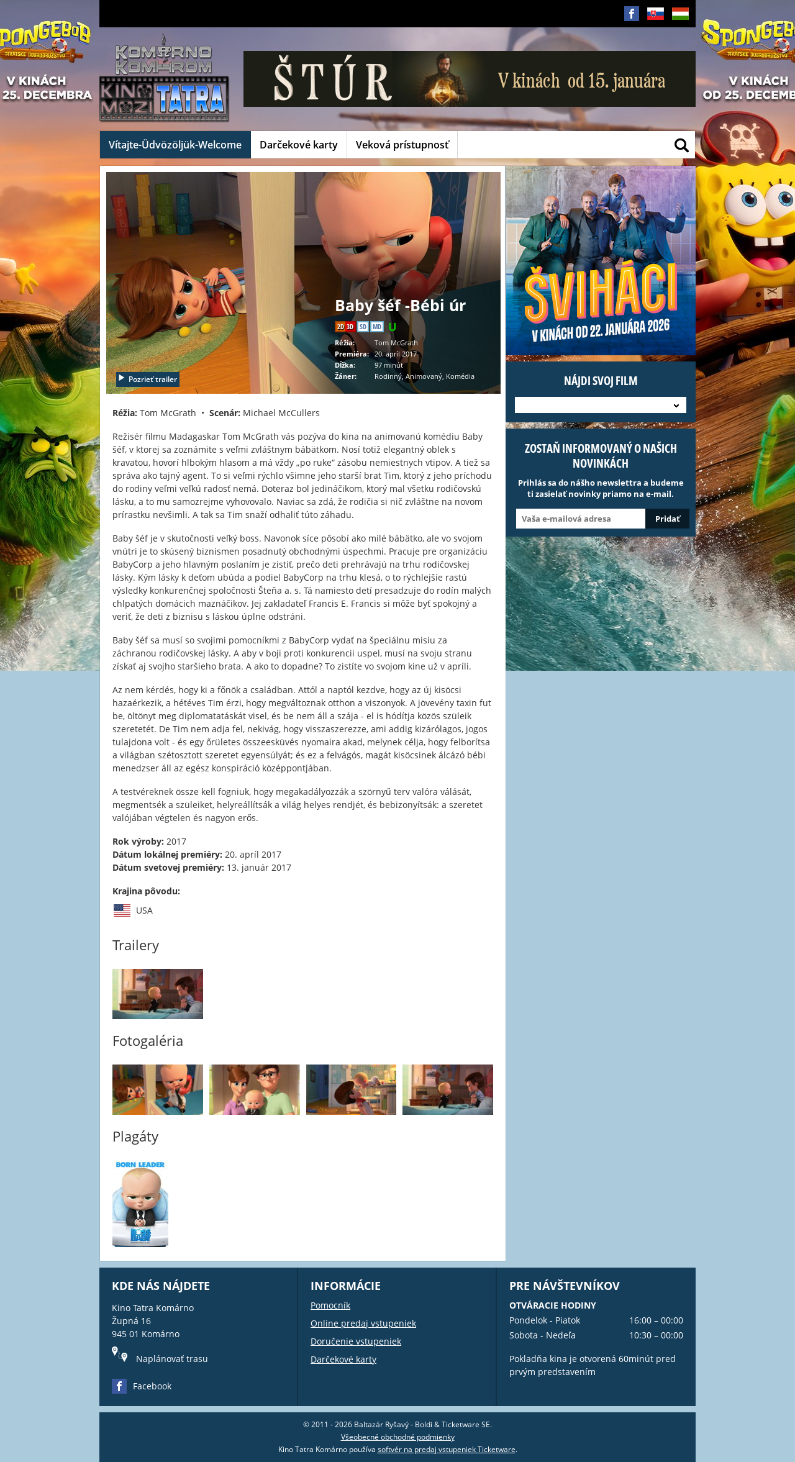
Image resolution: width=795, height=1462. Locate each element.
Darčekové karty (299, 145)
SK (655, 23)
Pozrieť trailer (147, 379)
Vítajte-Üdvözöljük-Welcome (175, 145)
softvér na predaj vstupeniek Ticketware (447, 1449)
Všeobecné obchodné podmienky (398, 1437)
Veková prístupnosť (402, 145)
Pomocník (330, 1305)
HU (680, 23)
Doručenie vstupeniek (356, 1341)
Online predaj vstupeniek (363, 1323)
